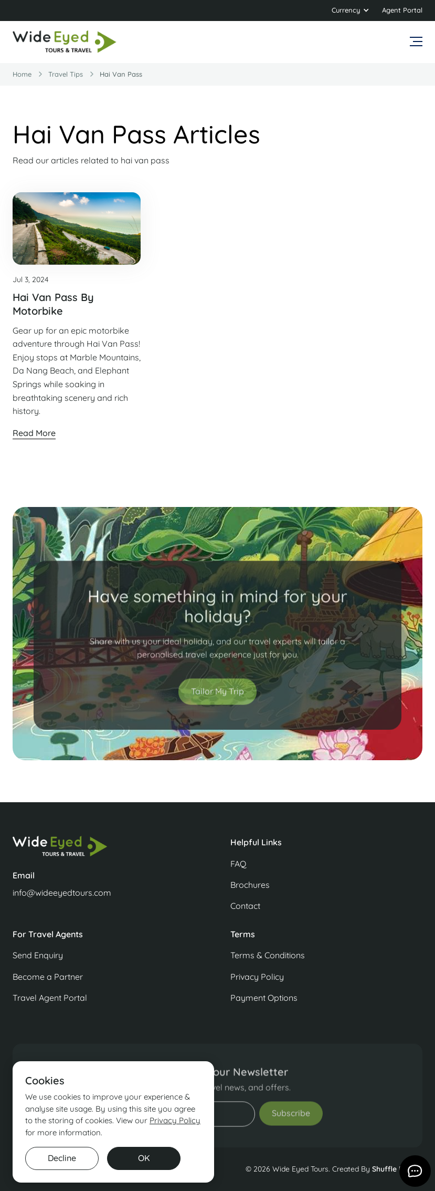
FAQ (238, 863)
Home (22, 74)
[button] (350, 10)
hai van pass (121, 74)
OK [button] (144, 1158)
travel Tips (65, 74)
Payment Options (264, 997)
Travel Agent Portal (50, 997)
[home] (65, 42)
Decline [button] (62, 1158)
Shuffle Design (397, 1169)
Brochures (250, 884)
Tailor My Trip (217, 698)
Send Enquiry (38, 955)
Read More (34, 433)
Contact (245, 905)
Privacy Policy (257, 976)
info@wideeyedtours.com (62, 892)
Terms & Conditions (267, 955)
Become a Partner (48, 976)
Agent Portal (402, 10)
